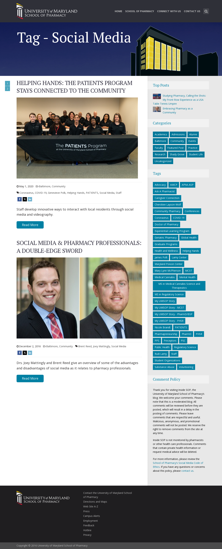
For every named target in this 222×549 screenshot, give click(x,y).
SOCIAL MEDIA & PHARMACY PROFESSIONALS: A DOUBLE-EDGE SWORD (79, 247)
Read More (30, 225)
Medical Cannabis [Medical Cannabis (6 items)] (165, 277)
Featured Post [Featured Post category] (175, 147)
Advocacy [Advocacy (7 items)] (160, 184)
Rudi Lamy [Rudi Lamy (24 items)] (161, 353)
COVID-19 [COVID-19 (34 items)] (178, 217)
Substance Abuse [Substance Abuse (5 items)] (164, 367)
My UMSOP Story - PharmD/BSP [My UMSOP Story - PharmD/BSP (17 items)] (173, 314)
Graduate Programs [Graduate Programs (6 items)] (166, 244)
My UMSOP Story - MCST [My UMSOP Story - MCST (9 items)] (169, 307)
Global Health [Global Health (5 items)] (189, 237)
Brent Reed (85, 346)
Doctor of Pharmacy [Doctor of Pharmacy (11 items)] (166, 224)
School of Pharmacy (139, 11)
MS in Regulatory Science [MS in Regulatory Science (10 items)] (169, 294)
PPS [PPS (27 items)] (157, 340)
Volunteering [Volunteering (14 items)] (186, 367)
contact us (187, 470)
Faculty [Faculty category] (159, 147)
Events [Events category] (192, 141)
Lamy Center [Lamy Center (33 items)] (179, 257)
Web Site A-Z (90, 506)
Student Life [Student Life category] (196, 154)
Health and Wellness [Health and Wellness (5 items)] (166, 250)
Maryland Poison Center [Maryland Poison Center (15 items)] (168, 264)
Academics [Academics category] (161, 134)
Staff (119, 192)
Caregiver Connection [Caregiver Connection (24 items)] (167, 198)
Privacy (87, 535)
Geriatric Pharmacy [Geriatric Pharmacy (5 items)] (166, 237)
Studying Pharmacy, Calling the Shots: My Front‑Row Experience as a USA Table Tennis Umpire (179, 99)
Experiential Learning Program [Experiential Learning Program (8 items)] (172, 231)
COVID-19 (41, 192)
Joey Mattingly (101, 346)
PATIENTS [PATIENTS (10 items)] (181, 327)
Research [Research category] (160, 154)
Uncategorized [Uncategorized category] (163, 161)
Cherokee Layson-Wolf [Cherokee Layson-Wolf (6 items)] (168, 204)
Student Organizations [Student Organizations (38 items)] (167, 360)
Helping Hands (75, 192)
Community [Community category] (58, 186)
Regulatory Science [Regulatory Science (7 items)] (185, 347)
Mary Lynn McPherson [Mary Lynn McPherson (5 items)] (168, 270)
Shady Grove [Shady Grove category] (177, 154)
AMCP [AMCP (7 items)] (173, 184)
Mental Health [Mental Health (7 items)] (187, 277)
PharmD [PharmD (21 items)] (186, 334)
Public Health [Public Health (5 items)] (162, 347)
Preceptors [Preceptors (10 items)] (170, 340)
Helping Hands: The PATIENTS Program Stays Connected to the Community (74, 87)
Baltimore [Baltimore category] (44, 186)
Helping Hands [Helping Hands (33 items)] (190, 250)
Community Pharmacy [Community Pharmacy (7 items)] (167, 211)
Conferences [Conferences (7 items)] (192, 211)
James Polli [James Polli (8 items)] (161, 257)
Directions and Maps (95, 501)
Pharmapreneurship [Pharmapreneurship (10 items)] (166, 334)
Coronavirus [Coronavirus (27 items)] (162, 217)
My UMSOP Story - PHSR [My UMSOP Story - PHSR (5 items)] (169, 320)
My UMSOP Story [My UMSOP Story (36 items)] (165, 301)
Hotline (87, 530)
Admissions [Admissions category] (178, 134)
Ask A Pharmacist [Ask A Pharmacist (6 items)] (165, 191)
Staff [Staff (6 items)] (174, 353)
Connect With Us (169, 11)
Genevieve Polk (57, 192)
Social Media (107, 192)
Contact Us (192, 11)
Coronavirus (26, 192)
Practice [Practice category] (192, 147)
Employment (90, 520)
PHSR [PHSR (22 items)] (199, 334)
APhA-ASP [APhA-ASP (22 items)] (187, 184)
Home (118, 11)
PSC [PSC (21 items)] (183, 340)
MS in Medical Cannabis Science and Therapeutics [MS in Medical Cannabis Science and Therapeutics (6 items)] (179, 285)
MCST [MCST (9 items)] (188, 270)
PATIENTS (92, 192)
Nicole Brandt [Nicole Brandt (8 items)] (163, 327)
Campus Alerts (91, 516)
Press (86, 511)
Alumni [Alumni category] (193, 134)
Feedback (88, 525)
